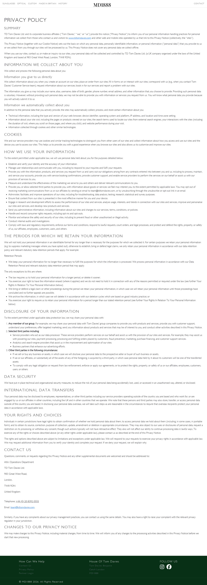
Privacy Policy (26, 569)
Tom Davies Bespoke (100, 566)
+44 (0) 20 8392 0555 (27, 501)
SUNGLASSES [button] (9, 4)
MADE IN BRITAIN (47, 4)
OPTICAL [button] (21, 4)
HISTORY (62, 4)
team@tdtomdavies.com (23, 507)
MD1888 (93, 573)
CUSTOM (32, 4)
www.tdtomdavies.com (80, 38)
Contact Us (25, 566)
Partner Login (26, 573)
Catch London (97, 569)
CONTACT (199, 4)
